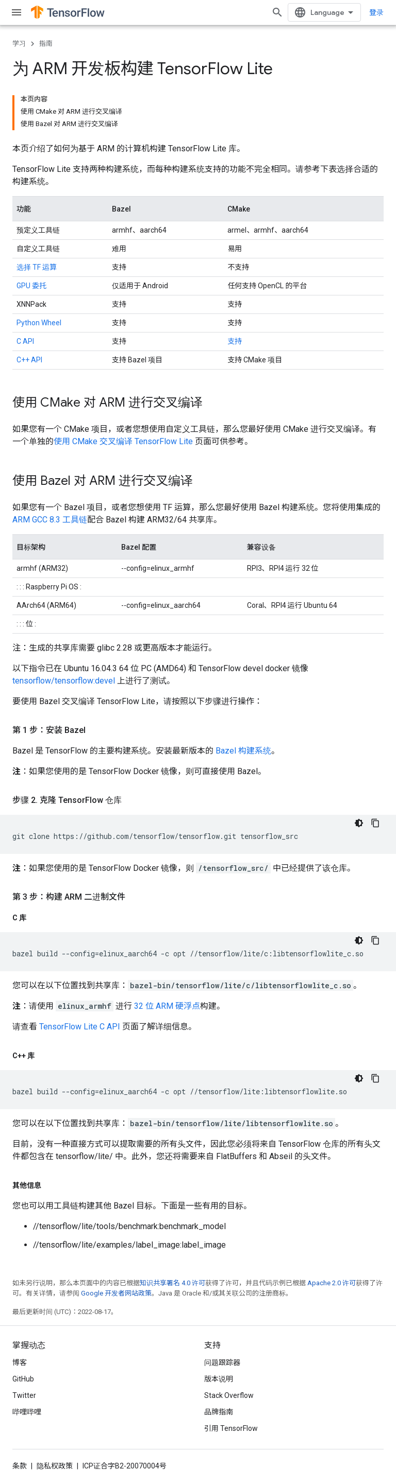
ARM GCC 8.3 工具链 (49, 472)
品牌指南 (218, 1364)
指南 (46, 43)
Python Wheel (38, 275)
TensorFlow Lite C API (79, 979)
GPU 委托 (31, 238)
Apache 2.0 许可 (331, 1235)
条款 (19, 1418)
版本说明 (218, 1331)
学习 (19, 43)
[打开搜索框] (285, 12)
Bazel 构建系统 (243, 703)
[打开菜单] (16, 12)
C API (25, 294)
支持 (234, 294)
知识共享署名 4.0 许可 (172, 1235)
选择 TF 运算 (36, 220)
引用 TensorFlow (231, 1381)
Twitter (24, 1348)
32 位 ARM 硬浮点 (167, 959)
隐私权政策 (55, 1418)
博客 (19, 1315)
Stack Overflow (229, 1348)
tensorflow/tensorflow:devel (63, 633)
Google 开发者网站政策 (116, 1246)
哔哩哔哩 (26, 1364)
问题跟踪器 (222, 1315)
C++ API (29, 312)
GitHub (23, 1331)
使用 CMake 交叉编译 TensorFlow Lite (123, 394)
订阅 (110, 1440)
